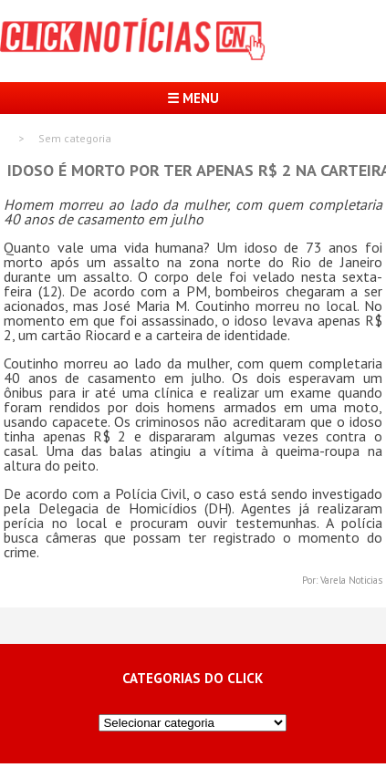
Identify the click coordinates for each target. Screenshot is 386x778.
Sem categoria (74, 138)
